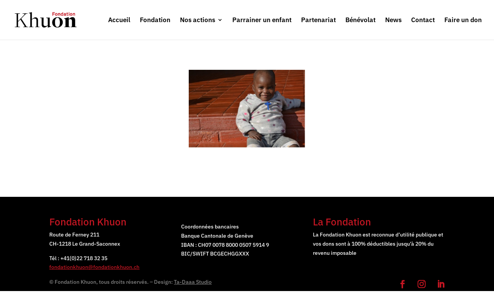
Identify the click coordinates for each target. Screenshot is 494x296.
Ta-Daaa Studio (193, 281)
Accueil (119, 20)
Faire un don (463, 20)
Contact (423, 20)
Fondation (155, 20)
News (393, 20)
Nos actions (197, 20)
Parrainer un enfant (262, 20)
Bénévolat (360, 20)
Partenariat (318, 20)
